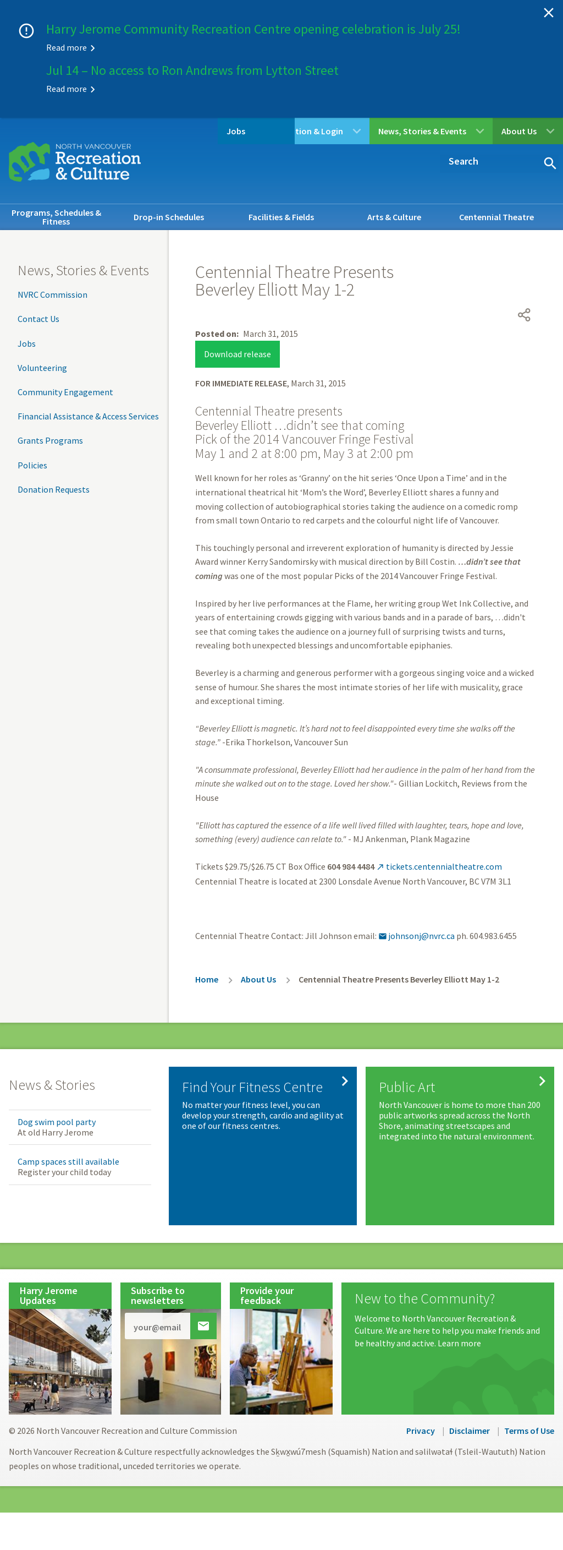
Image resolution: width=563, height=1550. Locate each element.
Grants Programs (50, 440)
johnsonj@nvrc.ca (416, 915)
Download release (237, 334)
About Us (519, 131)
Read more (66, 47)
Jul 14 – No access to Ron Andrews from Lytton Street (192, 70)
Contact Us (38, 318)
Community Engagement (65, 391)
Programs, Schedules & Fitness (56, 217)
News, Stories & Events (422, 131)
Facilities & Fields (281, 216)
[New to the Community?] (447, 1300)
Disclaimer (469, 1410)
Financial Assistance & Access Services (88, 416)
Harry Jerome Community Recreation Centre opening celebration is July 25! (253, 28)
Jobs (192, 131)
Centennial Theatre (496, 216)
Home (206, 959)
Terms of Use (529, 1410)
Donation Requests (54, 489)
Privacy (420, 1410)
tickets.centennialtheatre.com (439, 846)
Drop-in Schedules (169, 216)
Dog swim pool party (57, 1101)
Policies (32, 465)
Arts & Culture (394, 216)
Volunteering (42, 367)
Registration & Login (303, 131)
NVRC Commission (52, 294)
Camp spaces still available (68, 1141)
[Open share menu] (524, 271)
